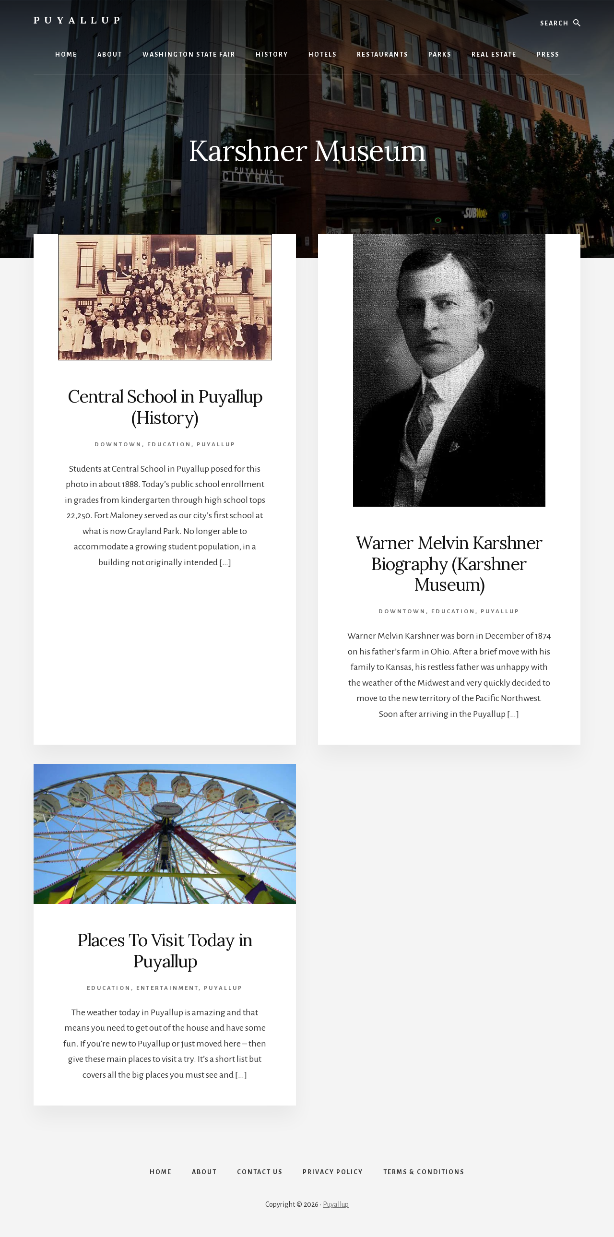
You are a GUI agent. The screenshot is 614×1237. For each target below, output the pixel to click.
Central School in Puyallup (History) (165, 406)
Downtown (118, 444)
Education (169, 444)
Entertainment (167, 988)
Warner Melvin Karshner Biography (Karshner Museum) (449, 563)
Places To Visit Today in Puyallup (164, 950)
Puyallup (79, 20)
